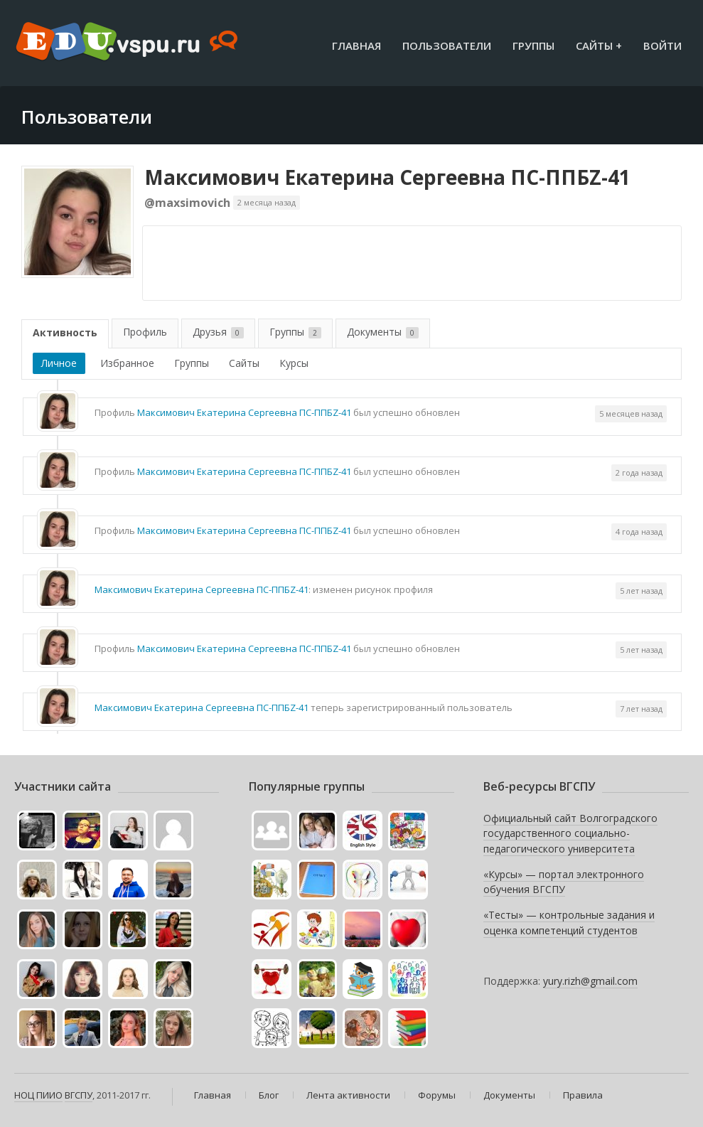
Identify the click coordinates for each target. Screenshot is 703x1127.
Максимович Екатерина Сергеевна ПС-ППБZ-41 (387, 177)
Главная (356, 45)
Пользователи (446, 45)
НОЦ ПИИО (38, 1095)
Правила (583, 1095)
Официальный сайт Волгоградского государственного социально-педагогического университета (570, 833)
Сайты (244, 363)
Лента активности (348, 1095)
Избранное (127, 363)
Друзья (218, 331)
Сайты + (599, 45)
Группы (533, 45)
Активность (65, 332)
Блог (269, 1095)
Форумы (437, 1095)
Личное (59, 363)
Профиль (145, 331)
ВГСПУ (78, 1095)
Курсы (293, 363)
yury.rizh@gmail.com (590, 981)
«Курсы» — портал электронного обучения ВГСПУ (563, 882)
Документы (383, 331)
